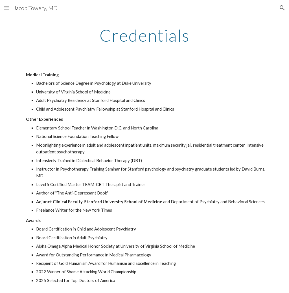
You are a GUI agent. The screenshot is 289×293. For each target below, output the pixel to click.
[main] (144, 35)
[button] (7, 7)
